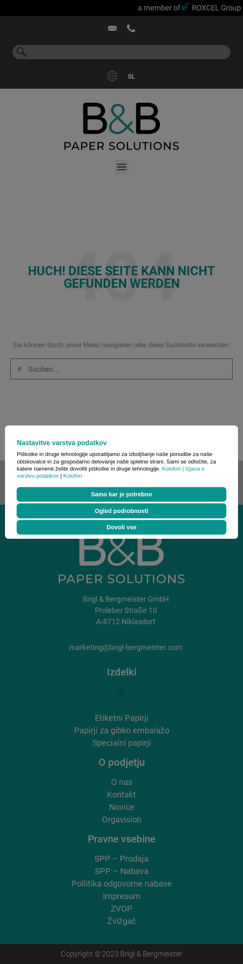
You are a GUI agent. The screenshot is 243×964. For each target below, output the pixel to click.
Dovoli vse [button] (121, 527)
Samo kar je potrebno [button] (121, 494)
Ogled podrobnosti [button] (122, 511)
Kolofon (72, 476)
